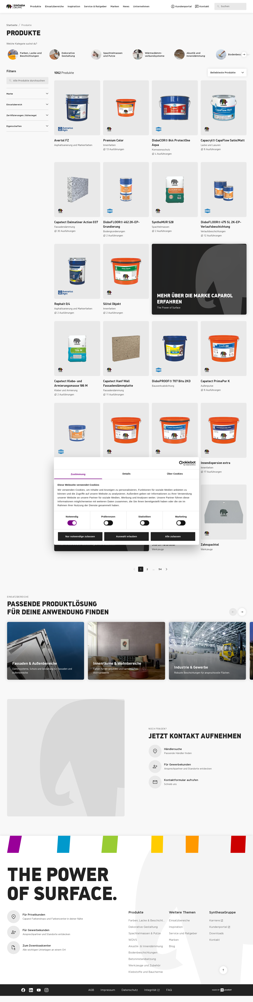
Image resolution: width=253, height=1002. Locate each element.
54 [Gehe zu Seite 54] (160, 569)
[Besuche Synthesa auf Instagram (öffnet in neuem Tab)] (46, 990)
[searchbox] (27, 80)
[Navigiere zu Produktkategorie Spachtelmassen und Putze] (110, 54)
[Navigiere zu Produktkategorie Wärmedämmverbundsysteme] (151, 54)
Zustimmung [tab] (78, 474)
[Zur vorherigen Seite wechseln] (135, 569)
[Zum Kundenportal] (181, 6)
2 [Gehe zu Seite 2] (147, 569)
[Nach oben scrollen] (223, 970)
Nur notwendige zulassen (80, 536)
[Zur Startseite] (15, 6)
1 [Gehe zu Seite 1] (140, 569)
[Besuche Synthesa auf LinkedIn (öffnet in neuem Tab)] (31, 990)
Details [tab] (126, 473)
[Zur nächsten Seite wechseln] (166, 569)
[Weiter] (244, 54)
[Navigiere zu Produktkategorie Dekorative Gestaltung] (68, 54)
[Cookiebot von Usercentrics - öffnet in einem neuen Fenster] (181, 463)
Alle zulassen (173, 536)
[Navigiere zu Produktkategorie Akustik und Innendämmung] (193, 54)
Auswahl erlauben (126, 536)
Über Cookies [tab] (175, 473)
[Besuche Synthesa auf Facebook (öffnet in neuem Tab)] (23, 990)
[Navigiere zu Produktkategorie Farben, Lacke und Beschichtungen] (26, 54)
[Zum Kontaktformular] (202, 6)
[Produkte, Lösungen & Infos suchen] (230, 6)
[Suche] (9, 80)
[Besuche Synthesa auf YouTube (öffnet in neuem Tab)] (39, 990)
